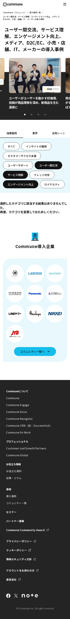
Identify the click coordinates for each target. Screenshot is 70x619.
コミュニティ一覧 (16, 503)
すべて (11, 146)
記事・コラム (14, 478)
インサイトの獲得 (36, 146)
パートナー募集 (15, 521)
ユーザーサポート (18, 165)
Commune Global (17, 455)
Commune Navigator (19, 418)
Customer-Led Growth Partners (26, 448)
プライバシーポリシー (19, 541)
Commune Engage (17, 405)
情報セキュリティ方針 (19, 559)
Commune (12, 398)
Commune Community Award (25, 530)
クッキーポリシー (16, 550)
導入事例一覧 (35, 12)
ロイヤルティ (52, 184)
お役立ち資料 (14, 471)
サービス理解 (15, 175)
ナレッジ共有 (42, 175)
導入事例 (11, 496)
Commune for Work (18, 432)
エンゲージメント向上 (21, 184)
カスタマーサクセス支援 (22, 156)
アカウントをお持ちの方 (20, 570)
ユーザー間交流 (48, 165)
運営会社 (11, 579)
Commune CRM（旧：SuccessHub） (29, 425)
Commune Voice (16, 412)
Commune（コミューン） (14, 12)
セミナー (11, 512)
